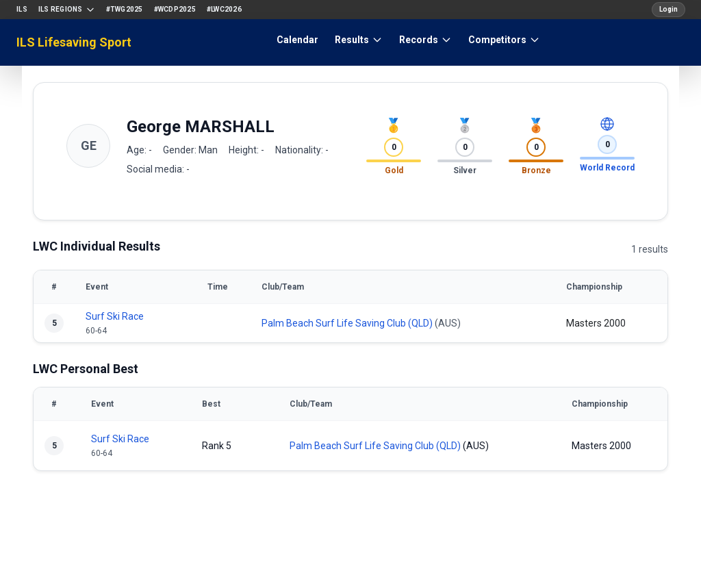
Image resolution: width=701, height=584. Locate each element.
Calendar (297, 39)
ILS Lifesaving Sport (73, 42)
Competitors (504, 39)
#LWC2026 (224, 9)
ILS (21, 9)
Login (668, 9)
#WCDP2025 (175, 9)
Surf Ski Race (115, 316)
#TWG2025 (124, 9)
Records (425, 39)
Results (359, 39)
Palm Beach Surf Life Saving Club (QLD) (347, 323)
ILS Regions (66, 9)
